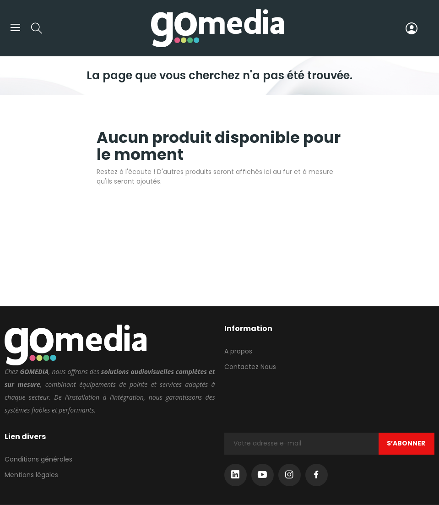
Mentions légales (31, 474)
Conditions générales (38, 459)
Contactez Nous (250, 366)
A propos (238, 351)
